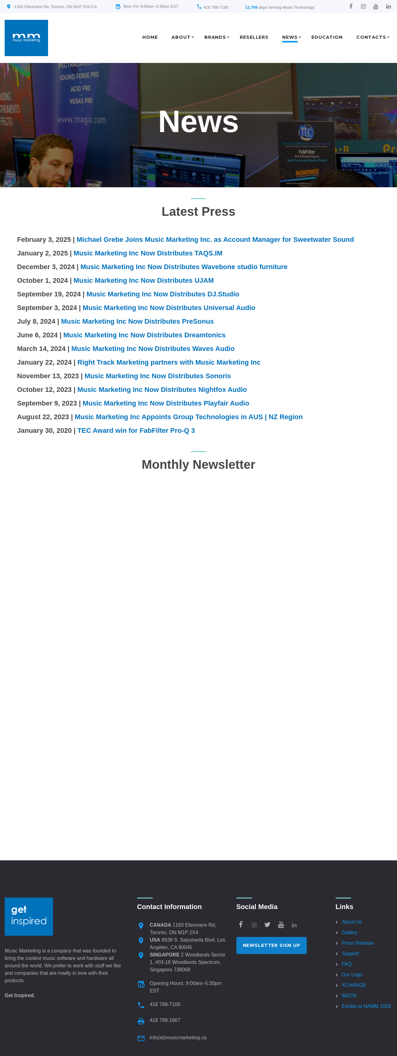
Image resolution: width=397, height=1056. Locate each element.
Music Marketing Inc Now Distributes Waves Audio (152, 349)
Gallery (350, 932)
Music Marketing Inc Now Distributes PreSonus (137, 321)
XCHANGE (354, 985)
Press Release (358, 943)
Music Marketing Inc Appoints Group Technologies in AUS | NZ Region (189, 417)
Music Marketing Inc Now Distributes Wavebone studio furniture (184, 267)
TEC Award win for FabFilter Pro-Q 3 (136, 430)
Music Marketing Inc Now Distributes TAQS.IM (148, 253)
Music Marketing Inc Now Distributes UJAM (144, 280)
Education (327, 37)
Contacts (371, 37)
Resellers (254, 37)
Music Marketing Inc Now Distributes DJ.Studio (163, 294)
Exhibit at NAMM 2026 (366, 1006)
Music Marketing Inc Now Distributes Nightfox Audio (162, 389)
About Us (352, 922)
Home (150, 37)
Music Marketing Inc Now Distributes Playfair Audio (166, 403)
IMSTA (349, 995)
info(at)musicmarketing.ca (178, 1037)
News (289, 37)
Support (350, 953)
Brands (215, 37)
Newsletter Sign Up (271, 945)
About (181, 37)
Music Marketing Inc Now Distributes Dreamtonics (144, 335)
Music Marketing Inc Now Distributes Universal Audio (169, 308)
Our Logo (352, 974)
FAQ (347, 964)
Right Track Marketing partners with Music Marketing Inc (169, 362)
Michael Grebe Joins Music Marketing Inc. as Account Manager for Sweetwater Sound (215, 239)
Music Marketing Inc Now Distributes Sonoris (158, 376)
